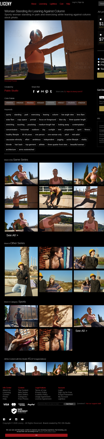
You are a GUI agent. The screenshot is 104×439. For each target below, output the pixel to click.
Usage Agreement (42, 397)
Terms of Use (40, 390)
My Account (63, 397)
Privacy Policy (41, 392)
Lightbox (53, 4)
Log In (74, 2)
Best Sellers (23, 394)
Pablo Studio (11, 90)
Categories (22, 397)
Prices (5, 397)
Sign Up (81, 2)
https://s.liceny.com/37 (75, 92)
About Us (7, 390)
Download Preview (10, 81)
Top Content (23, 390)
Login (60, 390)
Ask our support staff (93, 404)
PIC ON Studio (64, 423)
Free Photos (23, 399)
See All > (12, 235)
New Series (23, 392)
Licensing (43, 4)
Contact (6, 394)
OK (36, 435)
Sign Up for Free (65, 392)
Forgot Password (65, 394)
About (33, 4)
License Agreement (43, 399)
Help (68, 4)
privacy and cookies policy (47, 431)
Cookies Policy (41, 394)
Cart (61, 4)
